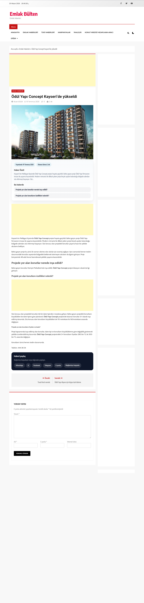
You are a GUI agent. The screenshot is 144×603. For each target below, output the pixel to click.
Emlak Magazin (106, 228)
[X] (126, 3)
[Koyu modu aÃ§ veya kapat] (133, 33)
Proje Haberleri (106, 262)
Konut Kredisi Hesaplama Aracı (99, 32)
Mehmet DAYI (19, 503)
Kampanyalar (64, 32)
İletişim (97, 529)
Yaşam (103, 291)
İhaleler (77, 32)
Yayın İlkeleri (107, 529)
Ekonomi (104, 214)
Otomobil (104, 257)
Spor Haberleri (106, 281)
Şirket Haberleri (106, 277)
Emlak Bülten (24, 14)
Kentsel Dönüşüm (107, 248)
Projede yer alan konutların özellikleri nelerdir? (32, 196)
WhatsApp (19, 365)
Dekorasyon (105, 209)
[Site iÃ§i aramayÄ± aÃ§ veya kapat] (128, 32)
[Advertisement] (52, 70)
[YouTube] (131, 3)
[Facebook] (121, 3)
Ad (15, 442)
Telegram (48, 365)
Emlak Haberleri (30, 32)
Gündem (104, 233)
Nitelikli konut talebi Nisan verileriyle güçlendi (22, 497)
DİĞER (13, 38)
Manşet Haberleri (107, 252)
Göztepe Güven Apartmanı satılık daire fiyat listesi (78, 495)
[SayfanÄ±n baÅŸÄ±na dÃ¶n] (140, 600)
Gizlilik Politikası (127, 529)
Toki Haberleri (48, 32)
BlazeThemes (44, 529)
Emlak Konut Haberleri (109, 223)
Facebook (37, 365)
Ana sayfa (14, 49)
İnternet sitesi (71, 442)
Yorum (16, 414)
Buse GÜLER (18, 102)
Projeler (103, 267)
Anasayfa (15, 32)
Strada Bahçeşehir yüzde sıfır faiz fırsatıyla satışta (51, 495)
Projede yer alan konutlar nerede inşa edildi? (31, 189)
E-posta (58, 365)
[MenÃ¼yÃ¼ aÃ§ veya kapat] (13, 26)
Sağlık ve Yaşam (106, 272)
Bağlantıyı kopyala (72, 365)
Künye (116, 529)
